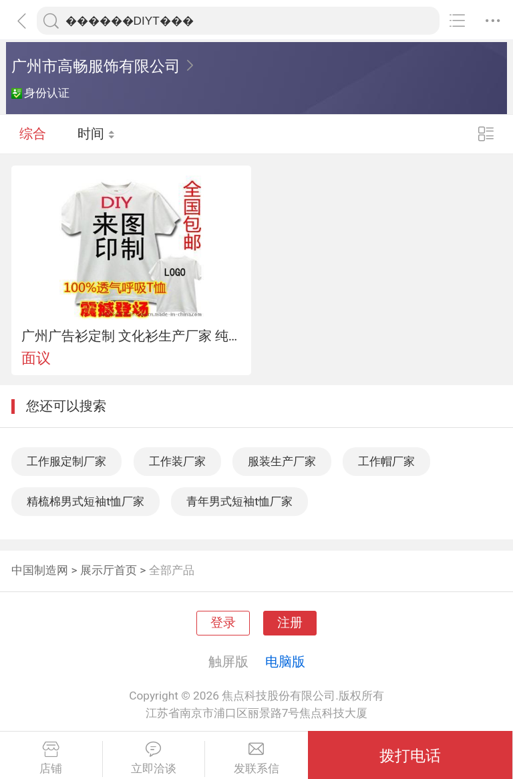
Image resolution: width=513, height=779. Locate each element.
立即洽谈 (154, 758)
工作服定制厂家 (66, 461)
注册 (290, 622)
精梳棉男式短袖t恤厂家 (85, 501)
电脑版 (285, 662)
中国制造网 (39, 570)
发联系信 (256, 758)
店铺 (51, 758)
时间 (96, 133)
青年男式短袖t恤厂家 (239, 501)
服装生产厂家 (282, 461)
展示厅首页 (108, 570)
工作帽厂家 (386, 461)
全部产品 (171, 570)
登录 (223, 622)
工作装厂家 (177, 461)
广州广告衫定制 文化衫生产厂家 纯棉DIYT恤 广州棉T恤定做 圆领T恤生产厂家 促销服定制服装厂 (131, 335)
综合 (32, 133)
